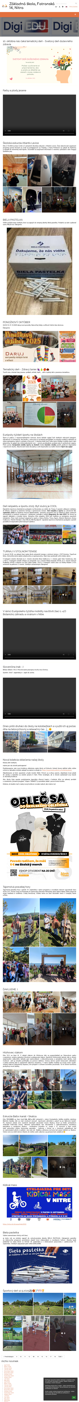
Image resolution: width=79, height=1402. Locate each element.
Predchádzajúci (8, 1356)
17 (50, 1356)
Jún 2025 (6, 1379)
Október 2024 (8, 1391)
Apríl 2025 (7, 1382)
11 (25, 1356)
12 (29, 1356)
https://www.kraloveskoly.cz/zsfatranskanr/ (57, 770)
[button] (66, 6)
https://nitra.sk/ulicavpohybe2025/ (14, 1224)
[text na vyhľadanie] (66, 3)
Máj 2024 (6, 1399)
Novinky (46, 28)
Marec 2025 (7, 1383)
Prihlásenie (73, 7)
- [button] (59, 7)
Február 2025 (8, 1385)
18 (55, 1356)
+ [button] (56, 7)
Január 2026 (7, 1369)
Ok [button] (74, 1397)
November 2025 (8, 1373)
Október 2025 (8, 1374)
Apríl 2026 (7, 1365)
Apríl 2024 (7, 1400)
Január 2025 (7, 1386)
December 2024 (8, 1388)
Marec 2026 (7, 1366)
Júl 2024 (6, 1396)
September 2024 (9, 1393)
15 (42, 1356)
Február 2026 (8, 1368)
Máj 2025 (6, 1380)
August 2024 (7, 1394)
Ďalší (61, 1356)
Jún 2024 (6, 1397)
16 (46, 1356)
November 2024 (8, 1389)
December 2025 (8, 1371)
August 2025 (7, 1377)
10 (20, 1356)
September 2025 (9, 1376)
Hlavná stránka (35, 28)
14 (38, 1356)
